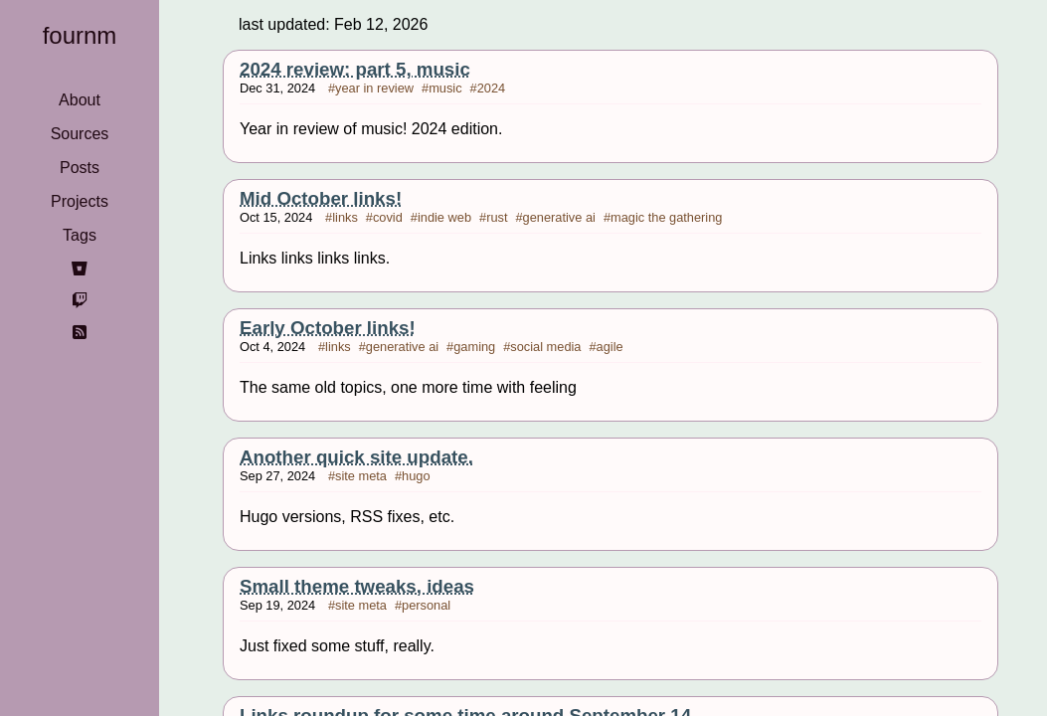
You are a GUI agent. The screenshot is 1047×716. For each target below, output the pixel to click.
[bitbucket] (79, 268)
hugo (416, 475)
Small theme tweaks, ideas (357, 586)
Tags (79, 235)
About (79, 99)
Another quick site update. (356, 457)
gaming (474, 346)
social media (545, 346)
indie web (444, 217)
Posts (79, 167)
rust (496, 217)
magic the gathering (666, 217)
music (445, 88)
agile (610, 346)
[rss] (79, 332)
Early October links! (328, 327)
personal (426, 605)
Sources (80, 133)
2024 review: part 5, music (355, 69)
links (345, 217)
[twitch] (79, 300)
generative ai (559, 217)
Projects (79, 201)
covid (388, 217)
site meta (361, 475)
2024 (491, 88)
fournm (80, 35)
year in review (374, 88)
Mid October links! (321, 198)
